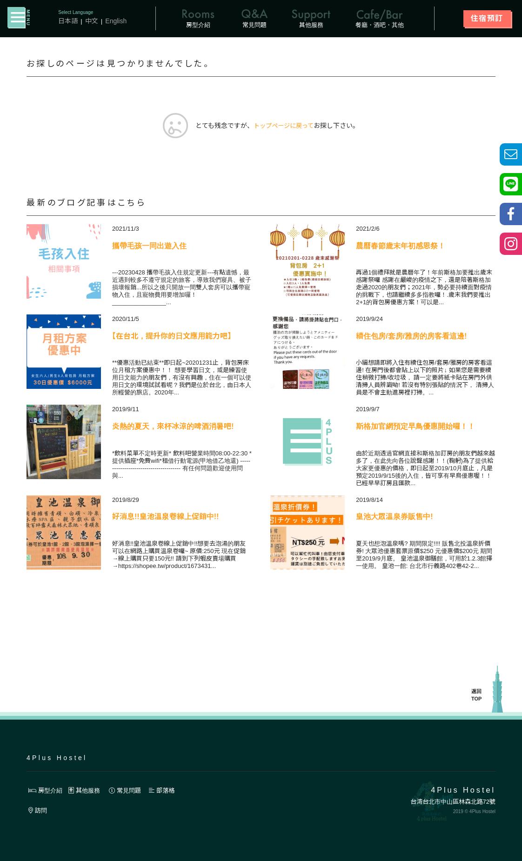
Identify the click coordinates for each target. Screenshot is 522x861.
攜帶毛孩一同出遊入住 (149, 246)
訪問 (38, 810)
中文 (91, 21)
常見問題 (131, 790)
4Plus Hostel (57, 757)
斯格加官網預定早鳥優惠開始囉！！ (415, 427)
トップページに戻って (283, 126)
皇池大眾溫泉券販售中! (394, 517)
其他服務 (87, 790)
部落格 (169, 790)
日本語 (68, 21)
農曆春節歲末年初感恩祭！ (400, 246)
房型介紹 (46, 790)
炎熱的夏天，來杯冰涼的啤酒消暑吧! (173, 427)
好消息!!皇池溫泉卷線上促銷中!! (165, 517)
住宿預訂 (487, 18)
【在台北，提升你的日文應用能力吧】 (171, 336)
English (116, 21)
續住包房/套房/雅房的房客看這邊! (411, 336)
